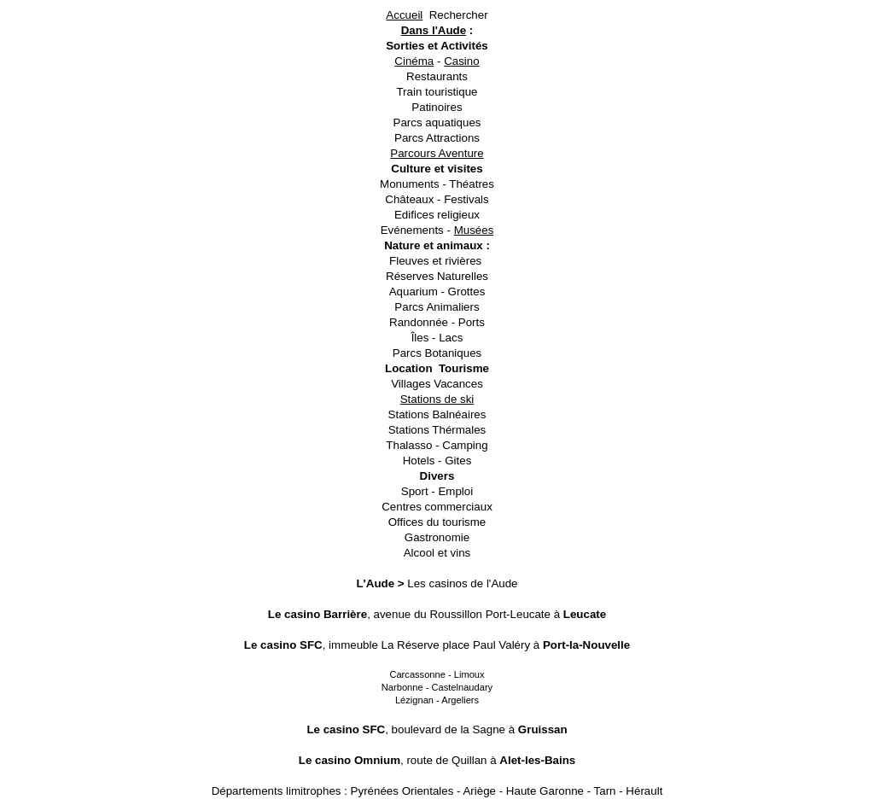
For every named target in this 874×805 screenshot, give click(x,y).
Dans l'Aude (434, 30)
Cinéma (414, 61)
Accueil (404, 15)
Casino (462, 61)
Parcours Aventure (436, 153)
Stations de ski (437, 399)
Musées (474, 230)
